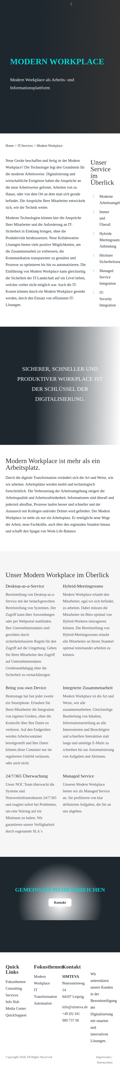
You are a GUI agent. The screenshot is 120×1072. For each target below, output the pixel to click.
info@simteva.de (75, 1007)
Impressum (103, 1057)
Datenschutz (105, 1062)
